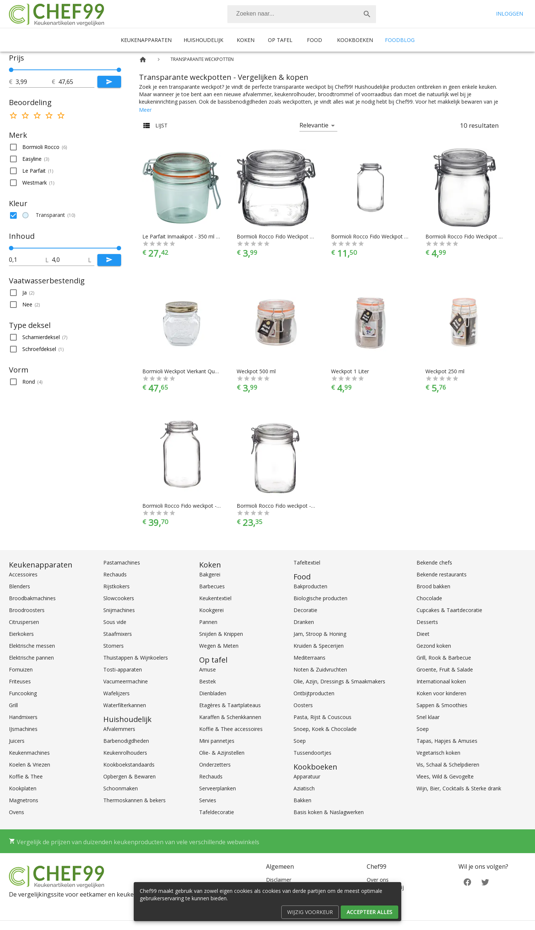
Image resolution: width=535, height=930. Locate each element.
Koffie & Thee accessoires (231, 728)
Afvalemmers (119, 728)
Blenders (19, 586)
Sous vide (114, 621)
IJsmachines (23, 728)
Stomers (113, 645)
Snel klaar (428, 717)
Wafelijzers (116, 693)
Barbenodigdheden (126, 740)
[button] (65, 147)
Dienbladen (212, 693)
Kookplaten (22, 788)
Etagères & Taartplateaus (230, 705)
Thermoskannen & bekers (134, 800)
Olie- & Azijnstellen (221, 752)
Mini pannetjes (216, 740)
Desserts (427, 621)
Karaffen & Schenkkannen (230, 717)
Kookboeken (355, 39)
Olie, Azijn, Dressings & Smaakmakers (339, 681)
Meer (145, 109)
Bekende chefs (434, 562)
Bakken (302, 800)
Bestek (207, 681)
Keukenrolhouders (125, 752)
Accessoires (23, 574)
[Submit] (109, 82)
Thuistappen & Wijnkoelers (135, 657)
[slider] (65, 70)
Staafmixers (117, 633)
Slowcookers (118, 598)
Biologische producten (320, 598)
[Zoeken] (292, 14)
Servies (207, 800)
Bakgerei (209, 574)
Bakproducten (310, 586)
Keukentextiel (215, 598)
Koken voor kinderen (441, 693)
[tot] (34, 82)
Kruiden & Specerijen (319, 645)
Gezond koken (433, 645)
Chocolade (429, 598)
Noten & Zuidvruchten (320, 669)
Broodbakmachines (32, 598)
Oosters (303, 705)
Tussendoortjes (312, 752)
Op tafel (280, 39)
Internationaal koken (441, 681)
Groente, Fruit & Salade (444, 669)
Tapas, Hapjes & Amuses (446, 740)
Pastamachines (121, 562)
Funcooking (23, 693)
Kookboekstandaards (129, 764)
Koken (245, 39)
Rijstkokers (116, 586)
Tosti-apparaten (122, 669)
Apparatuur (307, 776)
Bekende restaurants (441, 574)
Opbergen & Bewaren (129, 776)
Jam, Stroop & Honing (320, 633)
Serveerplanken (217, 788)
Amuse (207, 669)
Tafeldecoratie (216, 812)
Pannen (208, 621)
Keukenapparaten (146, 39)
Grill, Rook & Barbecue (443, 657)
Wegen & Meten (219, 645)
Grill (13, 705)
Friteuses (20, 681)
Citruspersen (24, 621)
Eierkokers (21, 633)
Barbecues (212, 586)
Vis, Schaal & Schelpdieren (447, 764)
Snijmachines (119, 610)
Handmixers (23, 717)
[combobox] (301, 14)
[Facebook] (467, 881)
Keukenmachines (29, 752)
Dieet (422, 633)
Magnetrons (23, 800)
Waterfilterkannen (124, 705)
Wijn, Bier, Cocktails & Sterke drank (458, 788)
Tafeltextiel (307, 562)
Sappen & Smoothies (441, 705)
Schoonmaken (120, 788)
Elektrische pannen (31, 657)
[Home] (143, 60)
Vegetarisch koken (438, 752)
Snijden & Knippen (221, 633)
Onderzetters (215, 764)
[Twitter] (485, 881)
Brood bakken (433, 586)
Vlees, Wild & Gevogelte (445, 776)
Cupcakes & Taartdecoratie (449, 610)
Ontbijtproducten (314, 693)
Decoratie (305, 610)
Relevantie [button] (313, 125)
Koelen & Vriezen (29, 764)
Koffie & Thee (26, 776)
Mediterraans (309, 657)
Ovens (16, 812)
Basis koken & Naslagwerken (329, 812)
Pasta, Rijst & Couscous (322, 717)
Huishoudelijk (203, 39)
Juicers (17, 740)
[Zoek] (367, 14)
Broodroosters (27, 610)
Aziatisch (304, 788)
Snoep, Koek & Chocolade (325, 728)
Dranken (304, 621)
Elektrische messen (32, 645)
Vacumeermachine (125, 681)
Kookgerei (211, 610)
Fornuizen (21, 669)
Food (314, 39)
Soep (300, 740)
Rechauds (115, 574)
